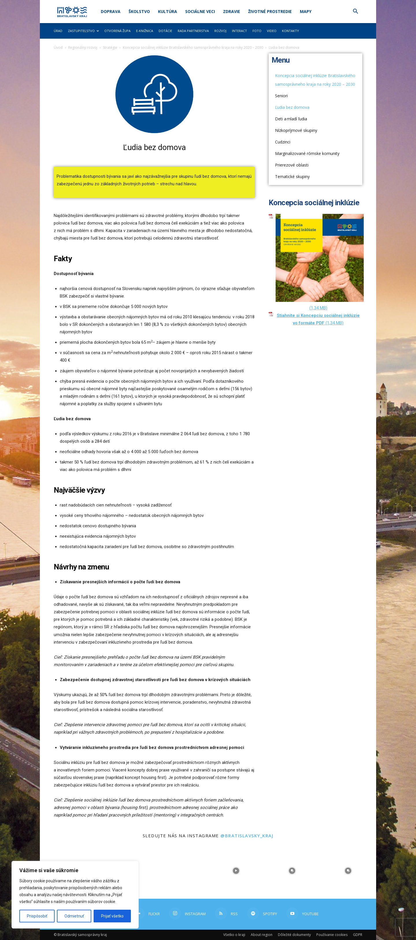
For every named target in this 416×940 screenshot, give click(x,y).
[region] (75, 894)
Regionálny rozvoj (82, 47)
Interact (239, 31)
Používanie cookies (332, 934)
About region (261, 934)
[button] (355, 12)
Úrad (58, 31)
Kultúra (167, 11)
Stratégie (110, 47)
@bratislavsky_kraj (246, 835)
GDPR (357, 934)
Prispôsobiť (37, 916)
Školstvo (139, 11)
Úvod (58, 47)
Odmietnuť (74, 916)
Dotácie (165, 31)
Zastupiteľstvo (83, 31)
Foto (256, 31)
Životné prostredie (270, 11)
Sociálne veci (200, 11)
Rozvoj (220, 31)
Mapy (305, 11)
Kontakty (290, 31)
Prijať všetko (112, 916)
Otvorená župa (117, 31)
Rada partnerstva (193, 31)
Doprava (110, 11)
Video (271, 31)
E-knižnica (144, 31)
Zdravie (231, 11)
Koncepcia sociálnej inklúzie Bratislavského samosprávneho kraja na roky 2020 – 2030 (193, 47)
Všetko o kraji (234, 934)
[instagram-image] (180, 871)
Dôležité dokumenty (294, 934)
